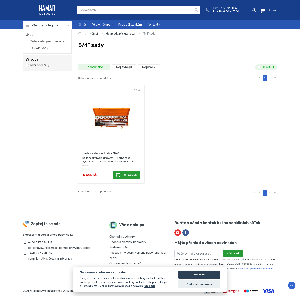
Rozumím (199, 274)
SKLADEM (266, 67)
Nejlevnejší (124, 67)
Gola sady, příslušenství (47, 41)
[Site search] (134, 10)
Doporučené (94, 67)
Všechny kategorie (47, 25)
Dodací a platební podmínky (127, 242)
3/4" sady (41, 48)
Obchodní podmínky (122, 236)
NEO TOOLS (39, 65)
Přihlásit (233, 253)
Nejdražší (149, 67)
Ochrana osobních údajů (125, 263)
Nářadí (94, 33)
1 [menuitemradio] (264, 78)
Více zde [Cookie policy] (149, 285)
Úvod (29, 34)
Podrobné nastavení (199, 284)
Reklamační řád (119, 247)
